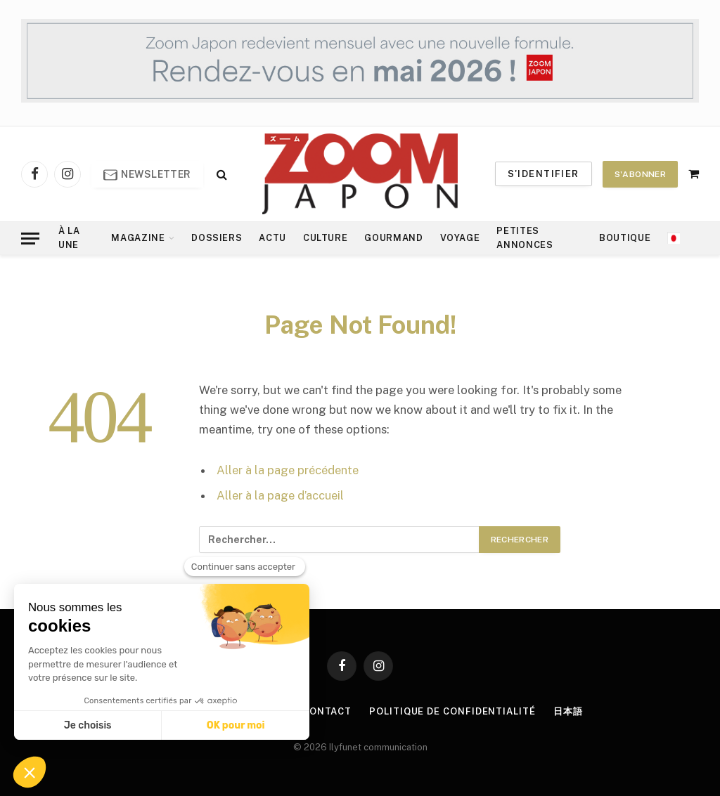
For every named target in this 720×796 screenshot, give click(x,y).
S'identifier (543, 174)
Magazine (138, 238)
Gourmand (393, 238)
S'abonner (640, 174)
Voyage (460, 238)
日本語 (568, 711)
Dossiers (216, 238)
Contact (327, 711)
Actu (272, 238)
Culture (325, 238)
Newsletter (147, 175)
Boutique (624, 238)
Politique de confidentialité (452, 711)
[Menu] (30, 238)
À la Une (69, 238)
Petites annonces (524, 238)
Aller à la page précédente (288, 470)
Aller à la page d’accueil (280, 495)
